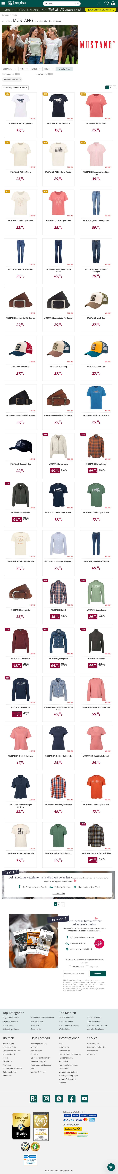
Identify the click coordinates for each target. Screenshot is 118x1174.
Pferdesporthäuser (39, 1043)
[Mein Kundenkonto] (99, 5)
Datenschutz (64, 1050)
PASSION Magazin (38, 1061)
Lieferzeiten (64, 1068)
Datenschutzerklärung (72, 988)
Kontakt (34, 1047)
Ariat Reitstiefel (93, 1021)
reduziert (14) (42, 74)
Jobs (32, 1068)
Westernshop (8, 1043)
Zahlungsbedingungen (68, 1075)
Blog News (93, 967)
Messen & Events (38, 1072)
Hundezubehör (9, 1054)
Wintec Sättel (64, 1029)
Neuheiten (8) (9, 74)
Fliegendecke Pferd (11, 1017)
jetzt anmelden (58, 893)
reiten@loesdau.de (66, 1170)
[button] (3, 3)
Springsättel (36, 1029)
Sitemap (62, 1083)
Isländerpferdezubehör (12, 1068)
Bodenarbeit (8, 1075)
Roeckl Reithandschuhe (97, 1025)
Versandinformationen (68, 1072)
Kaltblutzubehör (9, 1072)
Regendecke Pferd (10, 1021)
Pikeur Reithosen (66, 1021)
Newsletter (92, 1054)
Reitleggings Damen (11, 1029)
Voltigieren (7, 1061)
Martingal (35, 1025)
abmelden (76, 990)
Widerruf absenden (67, 1079)
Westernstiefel (37, 1021)
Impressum (64, 1047)
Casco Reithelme (94, 1017)
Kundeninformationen (68, 1065)
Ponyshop (7, 1065)
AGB (61, 1043)
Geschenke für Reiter (11, 1050)
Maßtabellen (92, 1050)
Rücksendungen (66, 1058)
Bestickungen (93, 1043)
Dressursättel (8, 1025)
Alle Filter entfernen (52, 21)
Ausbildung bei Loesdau (41, 1065)
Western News (78, 967)
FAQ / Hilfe (63, 1061)
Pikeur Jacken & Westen (69, 1025)
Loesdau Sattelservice (96, 1047)
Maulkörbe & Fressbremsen (42, 1017)
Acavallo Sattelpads (95, 1029)
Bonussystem (36, 1050)
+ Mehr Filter (64, 69)
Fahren (6, 1058)
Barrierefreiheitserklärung (70, 1054)
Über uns (35, 1054)
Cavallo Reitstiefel (66, 1017)
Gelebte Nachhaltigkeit (40, 1058)
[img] (113, 4)
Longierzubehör (9, 1047)
